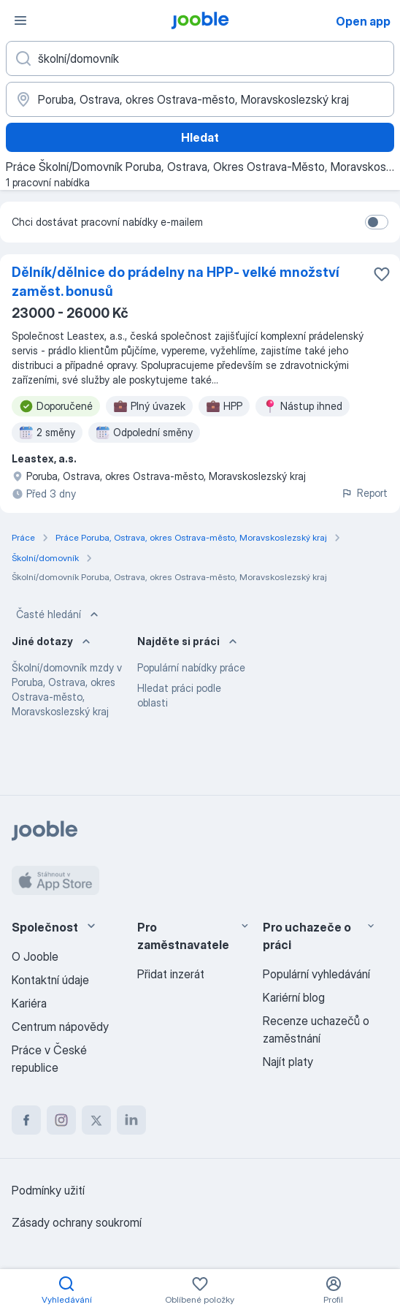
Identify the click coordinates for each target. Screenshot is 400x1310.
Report (364, 493)
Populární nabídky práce (191, 667)
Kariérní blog (294, 997)
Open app (363, 21)
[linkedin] (131, 1120)
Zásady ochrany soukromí (77, 1222)
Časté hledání (58, 614)
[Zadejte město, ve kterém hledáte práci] (200, 99)
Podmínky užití (48, 1190)
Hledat (200, 137)
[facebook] (26, 1120)
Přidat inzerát (170, 974)
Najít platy (288, 1061)
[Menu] (20, 20)
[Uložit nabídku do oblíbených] (382, 274)
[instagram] (61, 1120)
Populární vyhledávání (316, 974)
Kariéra (29, 1003)
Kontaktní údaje (50, 979)
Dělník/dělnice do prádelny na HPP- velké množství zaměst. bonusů (175, 281)
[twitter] (96, 1120)
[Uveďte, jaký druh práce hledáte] (200, 58)
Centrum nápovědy (60, 1026)
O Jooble (35, 956)
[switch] (376, 222)
